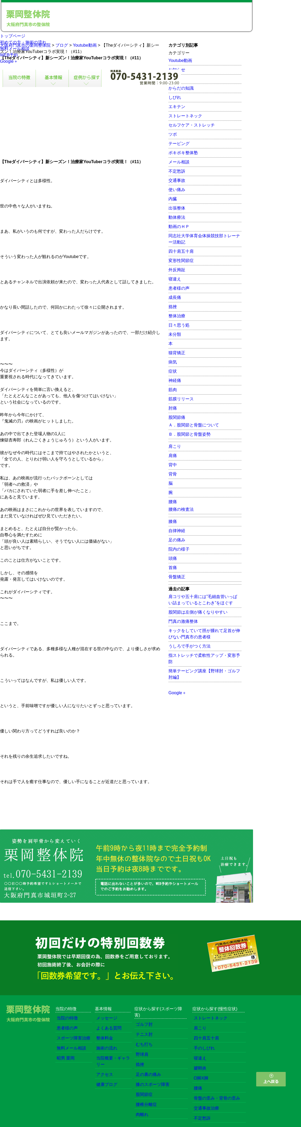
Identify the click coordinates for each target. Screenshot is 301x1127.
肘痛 (172, 408)
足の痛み (176, 540)
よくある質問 (109, 1028)
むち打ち (144, 1044)
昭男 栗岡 (66, 1058)
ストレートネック (185, 116)
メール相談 (179, 162)
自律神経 (176, 530)
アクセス (104, 1074)
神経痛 (174, 380)
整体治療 (176, 316)
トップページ (12, 36)
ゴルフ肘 (144, 1024)
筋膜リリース (181, 399)
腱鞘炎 (200, 1068)
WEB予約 (9, 55)
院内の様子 (179, 549)
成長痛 (174, 297)
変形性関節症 (181, 260)
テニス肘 (144, 1034)
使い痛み (176, 189)
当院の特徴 (67, 1018)
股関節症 (144, 1094)
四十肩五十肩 (181, 251)
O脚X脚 (201, 1078)
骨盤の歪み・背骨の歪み (217, 1098)
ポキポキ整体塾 (183, 152)
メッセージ (106, 1018)
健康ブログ (106, 1084)
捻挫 (172, 306)
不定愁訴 (176, 171)
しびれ (174, 97)
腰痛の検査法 (181, 509)
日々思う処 (179, 325)
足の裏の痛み (148, 1074)
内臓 (172, 199)
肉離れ (142, 1114)
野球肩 (142, 1054)
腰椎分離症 (146, 1104)
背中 (172, 465)
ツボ (172, 134)
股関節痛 (176, 417)
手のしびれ (204, 1048)
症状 (172, 371)
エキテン (176, 106)
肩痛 (172, 455)
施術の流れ (106, 1048)
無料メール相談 (15, 48)
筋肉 (172, 389)
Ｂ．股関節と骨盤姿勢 (189, 434)
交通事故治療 (206, 1108)
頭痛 (172, 558)
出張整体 (176, 208)
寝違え (174, 279)
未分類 (174, 334)
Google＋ (9, 61)
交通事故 (176, 180)
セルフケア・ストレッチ (191, 125)
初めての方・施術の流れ (23, 42)
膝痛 (172, 521)
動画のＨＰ (179, 226)
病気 (172, 362)
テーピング (179, 143)
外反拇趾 (176, 270)
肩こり (174, 446)
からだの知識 (181, 88)
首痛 (172, 567)
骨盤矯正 (176, 577)
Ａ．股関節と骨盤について (193, 425)
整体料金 (104, 1038)
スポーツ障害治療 (73, 1038)
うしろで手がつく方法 (189, 646)
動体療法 (176, 217)
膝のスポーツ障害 (152, 1084)
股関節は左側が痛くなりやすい (197, 612)
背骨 (172, 474)
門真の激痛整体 (183, 621)
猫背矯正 (176, 353)
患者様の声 (179, 288)
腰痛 (172, 501)
